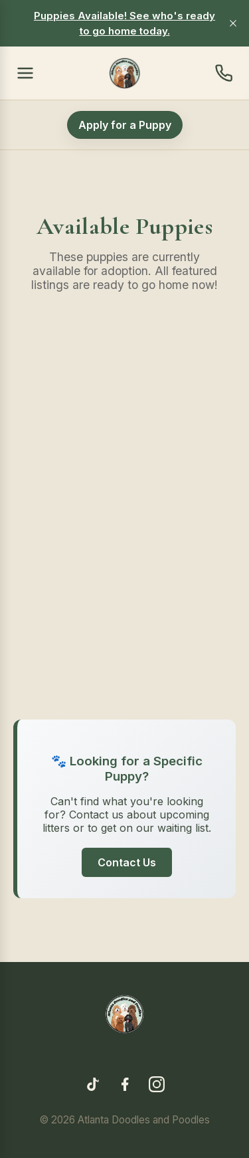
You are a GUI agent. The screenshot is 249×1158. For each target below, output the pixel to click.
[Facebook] (125, 1085)
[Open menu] (25, 73)
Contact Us (127, 862)
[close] (233, 23)
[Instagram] (157, 1085)
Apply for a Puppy (124, 125)
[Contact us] (223, 73)
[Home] (125, 73)
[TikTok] (93, 1085)
